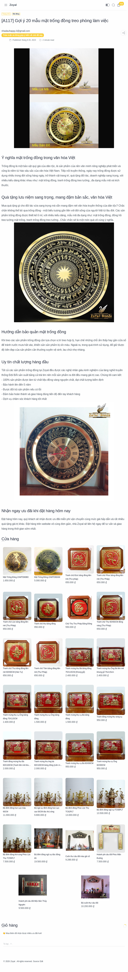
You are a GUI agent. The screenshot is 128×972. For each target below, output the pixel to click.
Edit (48, 966)
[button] (107, 4)
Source (42, 966)
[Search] (113, 5)
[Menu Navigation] (6, 5)
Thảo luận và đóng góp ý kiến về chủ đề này (24, 35)
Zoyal (13, 4)
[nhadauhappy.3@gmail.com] (17, 31)
